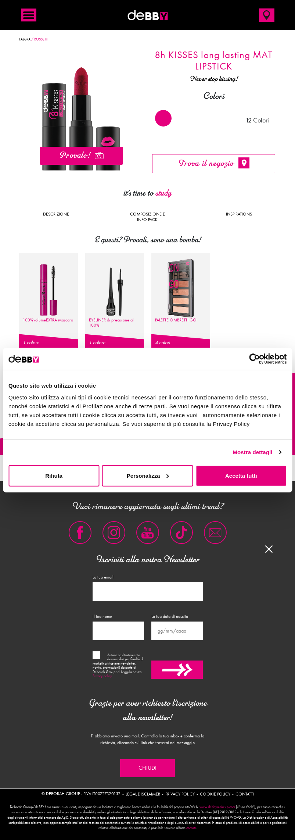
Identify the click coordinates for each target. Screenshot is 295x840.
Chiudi (147, 768)
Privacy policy (102, 676)
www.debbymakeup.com (217, 807)
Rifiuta (53, 475)
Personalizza (148, 475)
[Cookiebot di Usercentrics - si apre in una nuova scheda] (254, 358)
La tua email (103, 577)
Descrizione (56, 214)
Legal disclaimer (143, 794)
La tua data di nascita (169, 616)
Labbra (24, 39)
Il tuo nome (102, 616)
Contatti (244, 794)
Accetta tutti (241, 475)
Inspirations (239, 214)
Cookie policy (215, 794)
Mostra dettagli (252, 452)
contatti (191, 828)
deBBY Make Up (147, 15)
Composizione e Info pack (147, 216)
